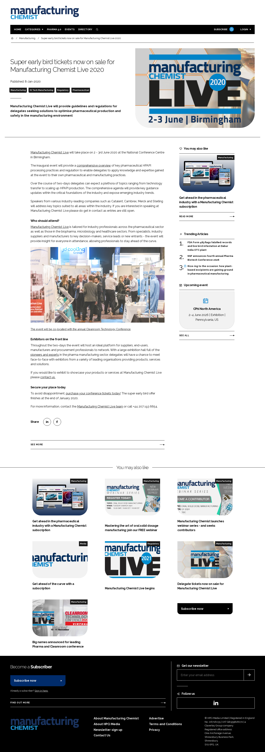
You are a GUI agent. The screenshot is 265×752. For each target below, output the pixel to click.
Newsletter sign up (108, 730)
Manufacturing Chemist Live (50, 152)
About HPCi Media (107, 724)
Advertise (156, 718)
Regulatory (62, 90)
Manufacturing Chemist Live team (100, 406)
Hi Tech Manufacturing (41, 90)
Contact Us (102, 735)
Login (244, 29)
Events (70, 29)
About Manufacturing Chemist (116, 718)
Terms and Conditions (165, 724)
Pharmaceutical (81, 90)
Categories (32, 29)
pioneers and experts (45, 354)
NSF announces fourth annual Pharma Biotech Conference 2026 (210, 258)
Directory (85, 29)
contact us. (47, 377)
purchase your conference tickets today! (93, 393)
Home (17, 29)
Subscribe (223, 29)
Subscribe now (192, 609)
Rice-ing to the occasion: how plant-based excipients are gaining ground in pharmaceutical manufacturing (210, 270)
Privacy (154, 730)
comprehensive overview (94, 165)
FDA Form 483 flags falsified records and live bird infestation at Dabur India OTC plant (210, 246)
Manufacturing (18, 90)
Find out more (20, 702)
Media (83, 544)
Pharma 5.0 (54, 29)
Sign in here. (41, 690)
